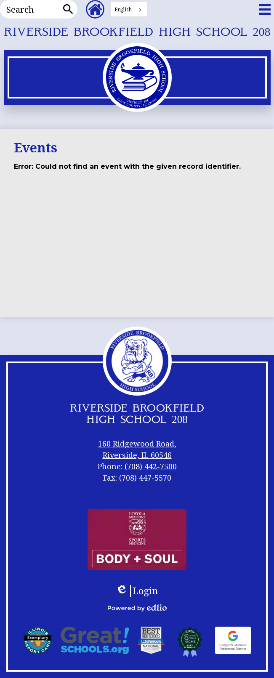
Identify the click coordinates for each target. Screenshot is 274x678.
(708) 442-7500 (151, 466)
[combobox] (128, 9)
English (123, 9)
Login (137, 591)
